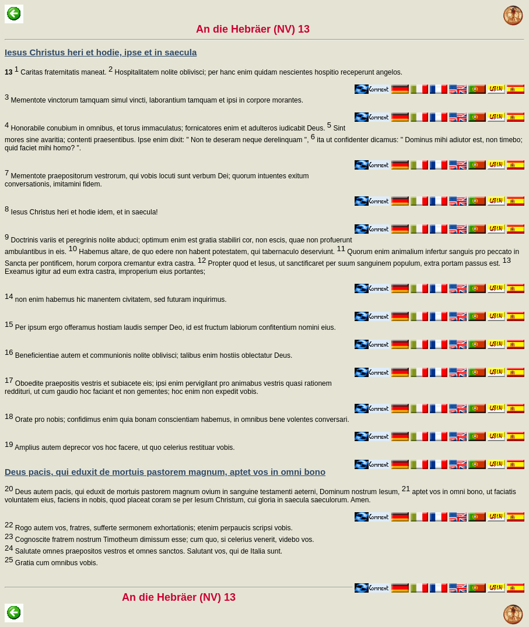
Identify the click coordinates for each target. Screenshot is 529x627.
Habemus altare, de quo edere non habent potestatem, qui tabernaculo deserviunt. (211, 252)
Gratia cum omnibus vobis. (55, 563)
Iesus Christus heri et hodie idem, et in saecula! (83, 212)
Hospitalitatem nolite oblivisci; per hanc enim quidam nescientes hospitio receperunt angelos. (257, 72)
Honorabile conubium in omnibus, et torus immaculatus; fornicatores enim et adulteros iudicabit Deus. (170, 128)
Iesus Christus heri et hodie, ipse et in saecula (101, 52)
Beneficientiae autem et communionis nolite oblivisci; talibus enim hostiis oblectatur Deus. (152, 355)
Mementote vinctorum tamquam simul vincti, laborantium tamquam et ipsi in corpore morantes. (156, 100)
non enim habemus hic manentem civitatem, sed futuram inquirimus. (119, 299)
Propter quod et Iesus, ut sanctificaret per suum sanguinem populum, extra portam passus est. (358, 263)
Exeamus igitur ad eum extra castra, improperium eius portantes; (105, 271)
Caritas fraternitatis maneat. (59, 72)
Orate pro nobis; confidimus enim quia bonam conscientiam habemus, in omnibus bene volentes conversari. (181, 419)
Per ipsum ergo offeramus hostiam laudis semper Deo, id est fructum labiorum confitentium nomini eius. (174, 327)
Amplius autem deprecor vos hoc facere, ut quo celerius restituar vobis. (123, 447)
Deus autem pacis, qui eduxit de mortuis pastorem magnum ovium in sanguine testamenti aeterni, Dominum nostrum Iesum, (211, 492)
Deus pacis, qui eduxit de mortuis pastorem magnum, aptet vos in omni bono (165, 472)
